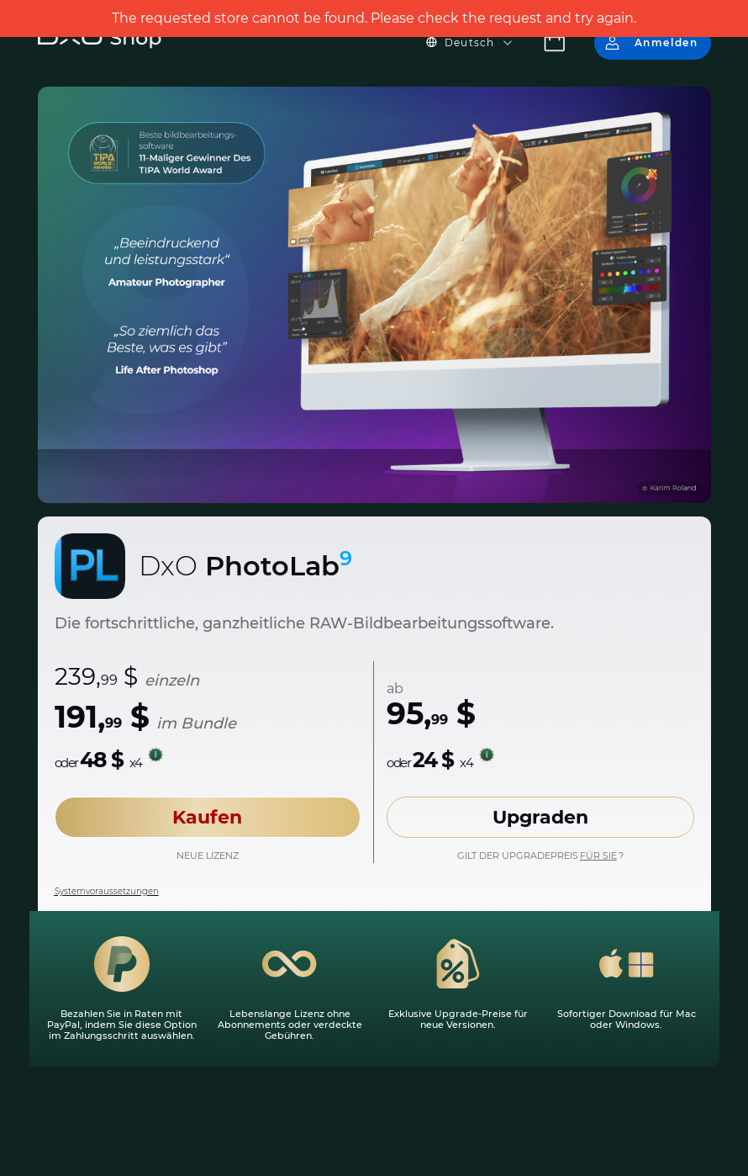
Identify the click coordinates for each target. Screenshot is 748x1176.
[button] (479, 42)
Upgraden (540, 817)
